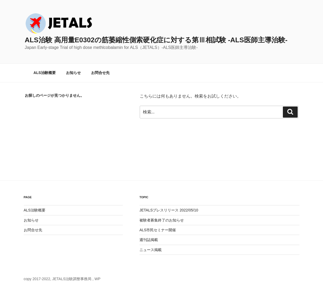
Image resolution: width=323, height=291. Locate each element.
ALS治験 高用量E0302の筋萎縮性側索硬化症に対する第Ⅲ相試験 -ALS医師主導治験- (156, 40)
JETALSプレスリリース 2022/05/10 (168, 210)
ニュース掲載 (150, 250)
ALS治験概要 (45, 73)
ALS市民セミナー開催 (157, 230)
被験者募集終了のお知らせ (161, 220)
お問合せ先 (100, 73)
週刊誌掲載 (148, 240)
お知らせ (73, 73)
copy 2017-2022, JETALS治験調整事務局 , (59, 279)
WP (98, 279)
